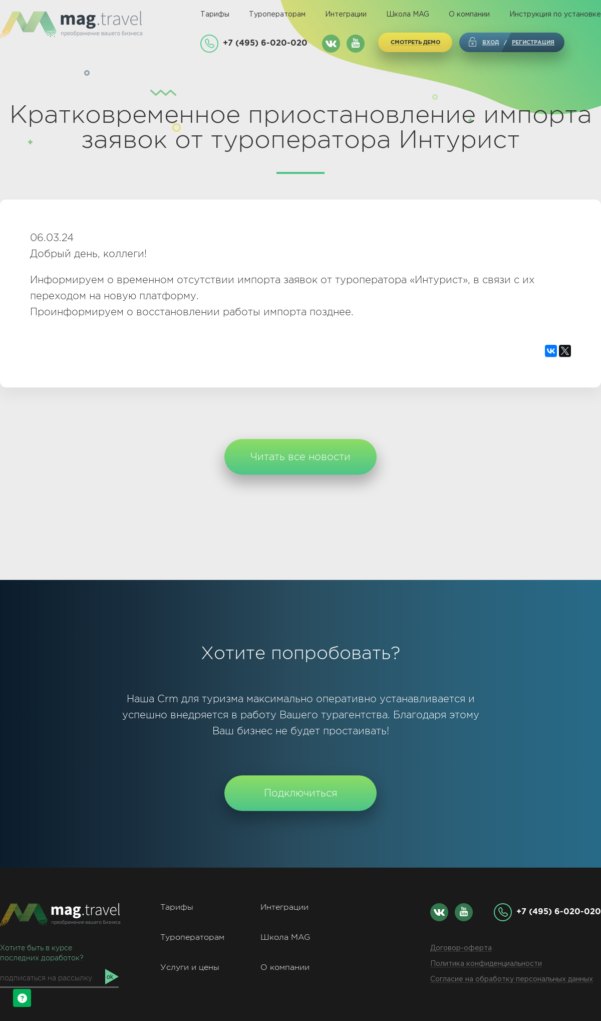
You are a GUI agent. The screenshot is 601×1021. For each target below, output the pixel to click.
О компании (469, 15)
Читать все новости (300, 456)
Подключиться (300, 792)
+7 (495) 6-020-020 (265, 42)
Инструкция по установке (555, 15)
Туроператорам (277, 15)
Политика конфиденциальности (486, 964)
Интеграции (346, 15)
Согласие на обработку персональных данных (511, 979)
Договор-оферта (461, 948)
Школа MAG (407, 15)
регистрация (533, 42)
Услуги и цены (189, 967)
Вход (490, 42)
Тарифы (214, 15)
